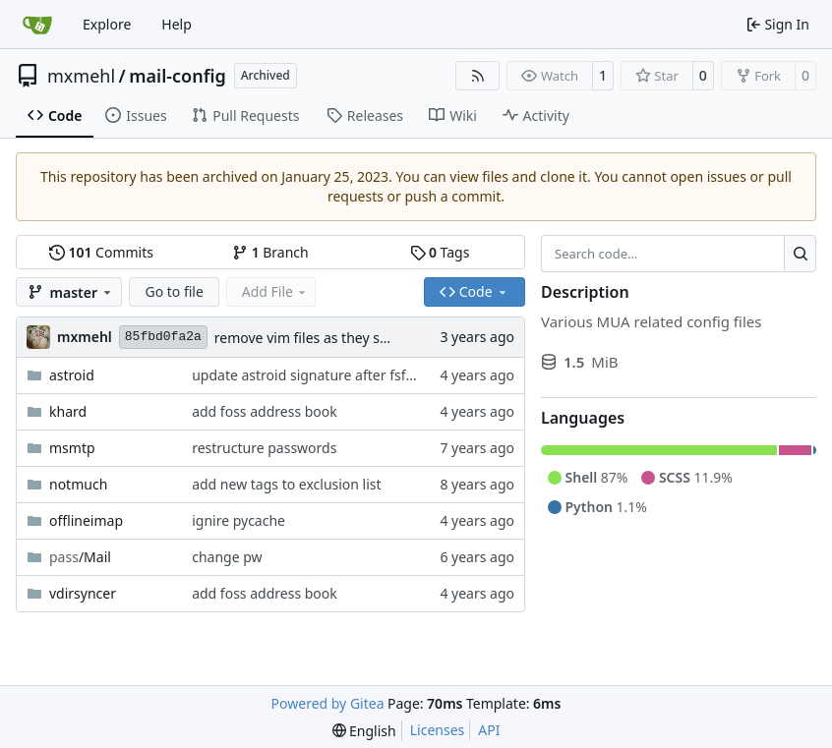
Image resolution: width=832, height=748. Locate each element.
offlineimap (86, 520)
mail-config (177, 76)
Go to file (174, 291)
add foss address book (264, 411)
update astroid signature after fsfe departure (337, 375)
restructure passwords (264, 447)
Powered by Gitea (328, 703)
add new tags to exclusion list (286, 484)
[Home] (37, 24)
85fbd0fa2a (163, 336)
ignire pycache (238, 520)
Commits (101, 252)
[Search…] (800, 253)
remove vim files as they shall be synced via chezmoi (382, 337)
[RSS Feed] (478, 75)
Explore (107, 24)
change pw (227, 556)
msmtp (72, 447)
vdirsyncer (82, 593)
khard (68, 411)
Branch (270, 252)
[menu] (364, 730)
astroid (71, 375)
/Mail (80, 556)
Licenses (437, 729)
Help (176, 24)
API (489, 729)
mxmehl (81, 76)
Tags (440, 252)
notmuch (78, 484)
